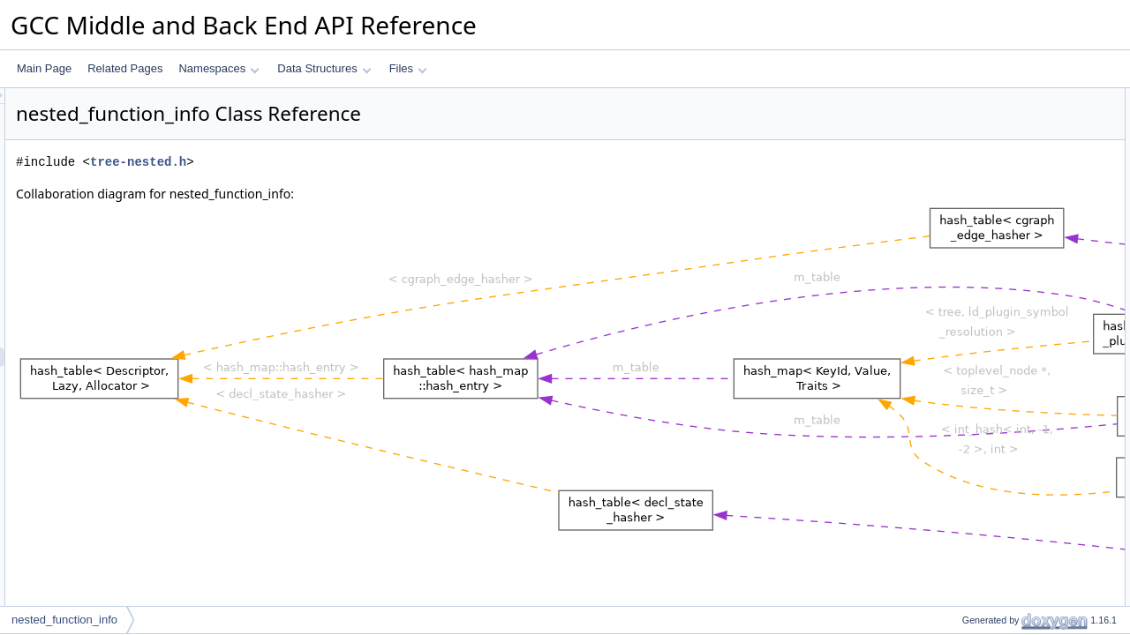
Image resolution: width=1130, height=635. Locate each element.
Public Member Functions (992, 98)
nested (963, 292)
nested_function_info (996, 117)
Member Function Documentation (1011, 408)
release (964, 234)
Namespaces (218, 68)
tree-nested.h (359, 161)
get (954, 195)
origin (960, 272)
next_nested (976, 311)
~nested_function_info (999, 156)
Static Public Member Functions (1007, 175)
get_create (972, 214)
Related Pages (124, 68)
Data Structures (324, 68)
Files (408, 68)
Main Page (44, 68)
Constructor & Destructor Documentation (1028, 331)
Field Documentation (981, 486)
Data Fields (960, 253)
